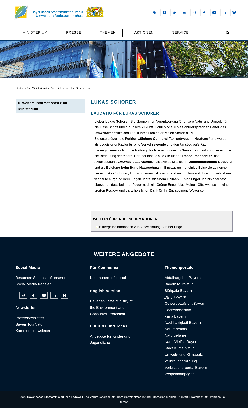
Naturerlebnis (176, 329)
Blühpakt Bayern (178, 291)
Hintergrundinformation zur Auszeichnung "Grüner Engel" (141, 227)
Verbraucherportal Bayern (186, 367)
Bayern (175, 297)
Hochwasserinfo (178, 310)
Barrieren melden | (165, 396)
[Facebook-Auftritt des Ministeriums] (204, 12)
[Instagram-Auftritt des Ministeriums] (194, 12)
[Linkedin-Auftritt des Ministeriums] (224, 12)
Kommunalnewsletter (33, 331)
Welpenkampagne (180, 374)
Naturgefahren (176, 335)
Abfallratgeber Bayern (183, 278)
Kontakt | (184, 396)
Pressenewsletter (30, 318)
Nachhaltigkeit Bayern (183, 322)
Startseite (21, 88)
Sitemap (122, 402)
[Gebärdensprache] (174, 12)
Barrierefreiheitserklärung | (134, 396)
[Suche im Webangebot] (227, 32)
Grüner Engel (83, 88)
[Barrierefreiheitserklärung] (154, 12)
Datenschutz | (200, 396)
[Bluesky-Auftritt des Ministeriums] (234, 12)
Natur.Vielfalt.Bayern (182, 342)
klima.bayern (175, 316)
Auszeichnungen (60, 88)
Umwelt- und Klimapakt (184, 355)
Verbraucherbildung (181, 361)
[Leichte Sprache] (184, 12)
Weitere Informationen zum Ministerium (42, 106)
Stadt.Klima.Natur (179, 348)
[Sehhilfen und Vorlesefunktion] (164, 12)
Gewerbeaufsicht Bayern (185, 303)
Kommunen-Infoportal (108, 278)
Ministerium (39, 88)
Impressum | (218, 396)
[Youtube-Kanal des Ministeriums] (214, 12)
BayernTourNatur (30, 324)
